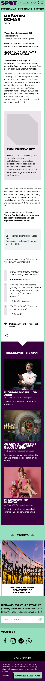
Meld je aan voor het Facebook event (24, 325)
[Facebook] (5, 641)
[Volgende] (32, 535)
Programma (8, 9)
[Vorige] (12, 535)
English (29, 3)
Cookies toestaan (27, 675)
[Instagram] (13, 641)
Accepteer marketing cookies (18, 241)
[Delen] (6, 335)
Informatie (25, 9)
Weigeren (6, 675)
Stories (39, 9)
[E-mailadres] (22, 619)
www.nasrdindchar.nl (20, 262)
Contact (23, 3)
